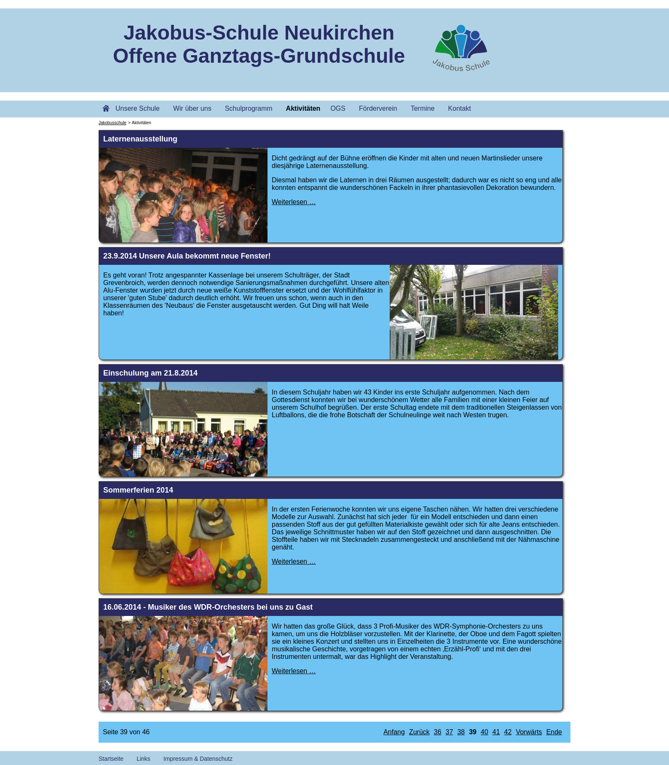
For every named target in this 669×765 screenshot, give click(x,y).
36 (438, 732)
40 (484, 732)
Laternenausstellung (140, 139)
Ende (554, 732)
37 (449, 732)
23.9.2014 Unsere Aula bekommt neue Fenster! (187, 256)
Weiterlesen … (294, 201)
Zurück (419, 732)
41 (496, 732)
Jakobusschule (112, 122)
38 (461, 732)
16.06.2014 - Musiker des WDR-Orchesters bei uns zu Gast (208, 607)
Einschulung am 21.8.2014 (150, 373)
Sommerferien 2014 (138, 490)
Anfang (394, 732)
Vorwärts (529, 732)
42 (508, 732)
